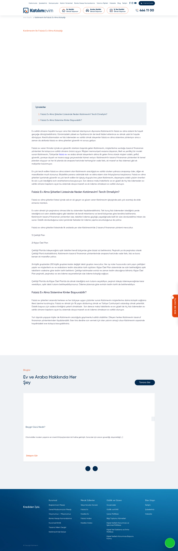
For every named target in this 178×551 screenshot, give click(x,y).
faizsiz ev (63, 154)
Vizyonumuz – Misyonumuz (60, 514)
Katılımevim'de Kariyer (57, 532)
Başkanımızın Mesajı (57, 505)
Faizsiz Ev (84, 510)
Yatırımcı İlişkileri (102, 3)
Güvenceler (111, 505)
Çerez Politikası (113, 514)
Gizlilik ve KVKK (112, 510)
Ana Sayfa (27, 17)
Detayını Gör (42, 455)
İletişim (124, 3)
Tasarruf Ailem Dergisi (57, 527)
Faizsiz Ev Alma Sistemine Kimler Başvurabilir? (61, 120)
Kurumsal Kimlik (55, 523)
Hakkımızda (33, 3)
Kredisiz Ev (85, 514)
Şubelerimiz (43, 3)
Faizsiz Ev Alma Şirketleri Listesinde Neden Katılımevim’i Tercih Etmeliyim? (73, 114)
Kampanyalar (53, 3)
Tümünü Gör (144, 383)
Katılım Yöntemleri (66, 3)
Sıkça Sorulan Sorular (89, 505)
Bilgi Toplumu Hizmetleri (116, 518)
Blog (119, 3)
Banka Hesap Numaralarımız (84, 3)
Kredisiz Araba (86, 523)
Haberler (113, 3)
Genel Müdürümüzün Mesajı (60, 510)
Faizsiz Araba (86, 518)
